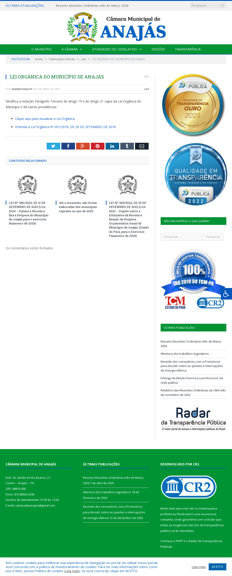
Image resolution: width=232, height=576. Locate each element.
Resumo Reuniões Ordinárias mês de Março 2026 (92, 6)
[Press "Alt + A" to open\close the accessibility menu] (226, 294)
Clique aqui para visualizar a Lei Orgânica (45, 119)
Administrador (22, 89)
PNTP (179, 541)
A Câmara (70, 49)
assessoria (208, 514)
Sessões (158, 49)
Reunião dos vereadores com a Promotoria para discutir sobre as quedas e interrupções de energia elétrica (192, 365)
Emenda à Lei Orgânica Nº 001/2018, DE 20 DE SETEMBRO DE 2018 (65, 127)
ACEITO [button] (217, 566)
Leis (146, 89)
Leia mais (72, 571)
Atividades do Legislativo (114, 49)
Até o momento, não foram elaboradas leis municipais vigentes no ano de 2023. (78, 207)
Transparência (188, 49)
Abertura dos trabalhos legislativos (185, 354)
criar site (188, 508)
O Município (41, 49)
